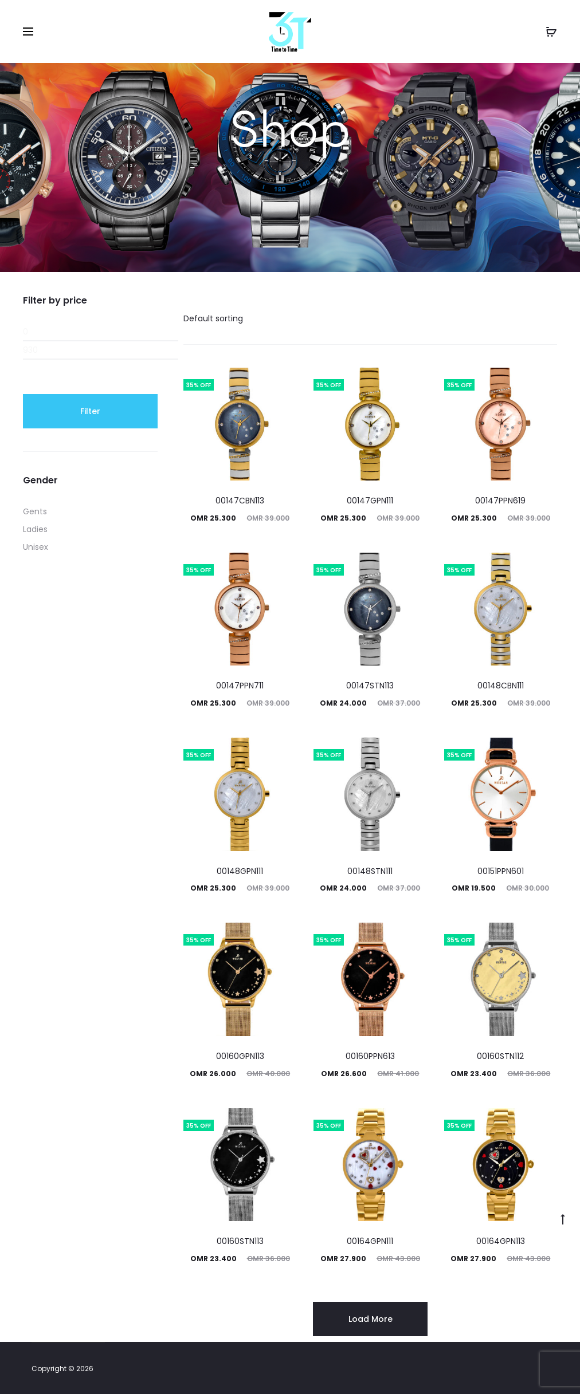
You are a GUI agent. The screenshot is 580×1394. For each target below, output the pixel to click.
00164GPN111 (370, 1241)
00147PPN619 (500, 500)
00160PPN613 (370, 1056)
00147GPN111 (370, 500)
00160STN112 (500, 1056)
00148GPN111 (240, 871)
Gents (35, 511)
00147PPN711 (240, 685)
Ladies (35, 529)
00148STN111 (370, 871)
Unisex (35, 547)
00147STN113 (370, 685)
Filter (90, 411)
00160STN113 (240, 1241)
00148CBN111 (500, 685)
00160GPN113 (240, 1056)
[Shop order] (236, 318)
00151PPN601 (500, 871)
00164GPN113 (500, 1241)
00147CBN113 (239, 500)
